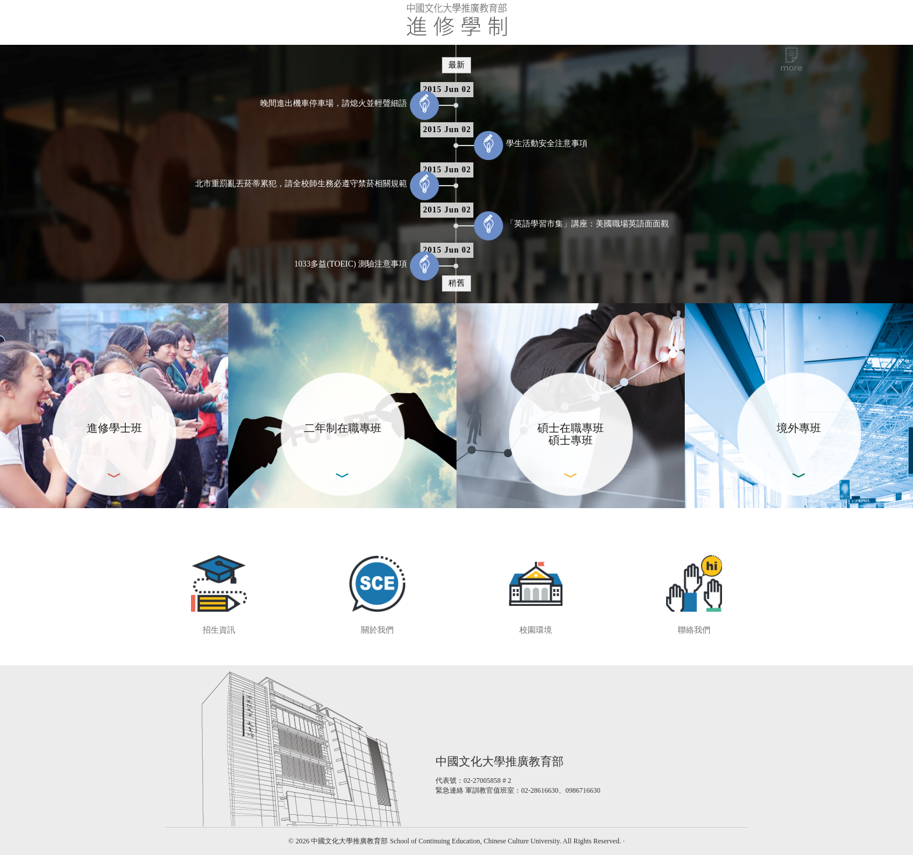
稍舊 (456, 283)
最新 (456, 65)
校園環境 (535, 630)
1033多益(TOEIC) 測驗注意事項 (350, 264)
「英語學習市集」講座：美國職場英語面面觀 (587, 223)
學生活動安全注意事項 (547, 143)
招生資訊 (219, 630)
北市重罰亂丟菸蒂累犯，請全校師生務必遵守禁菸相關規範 (301, 183)
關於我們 (377, 630)
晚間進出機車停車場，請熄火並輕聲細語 (333, 103)
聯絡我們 (694, 630)
